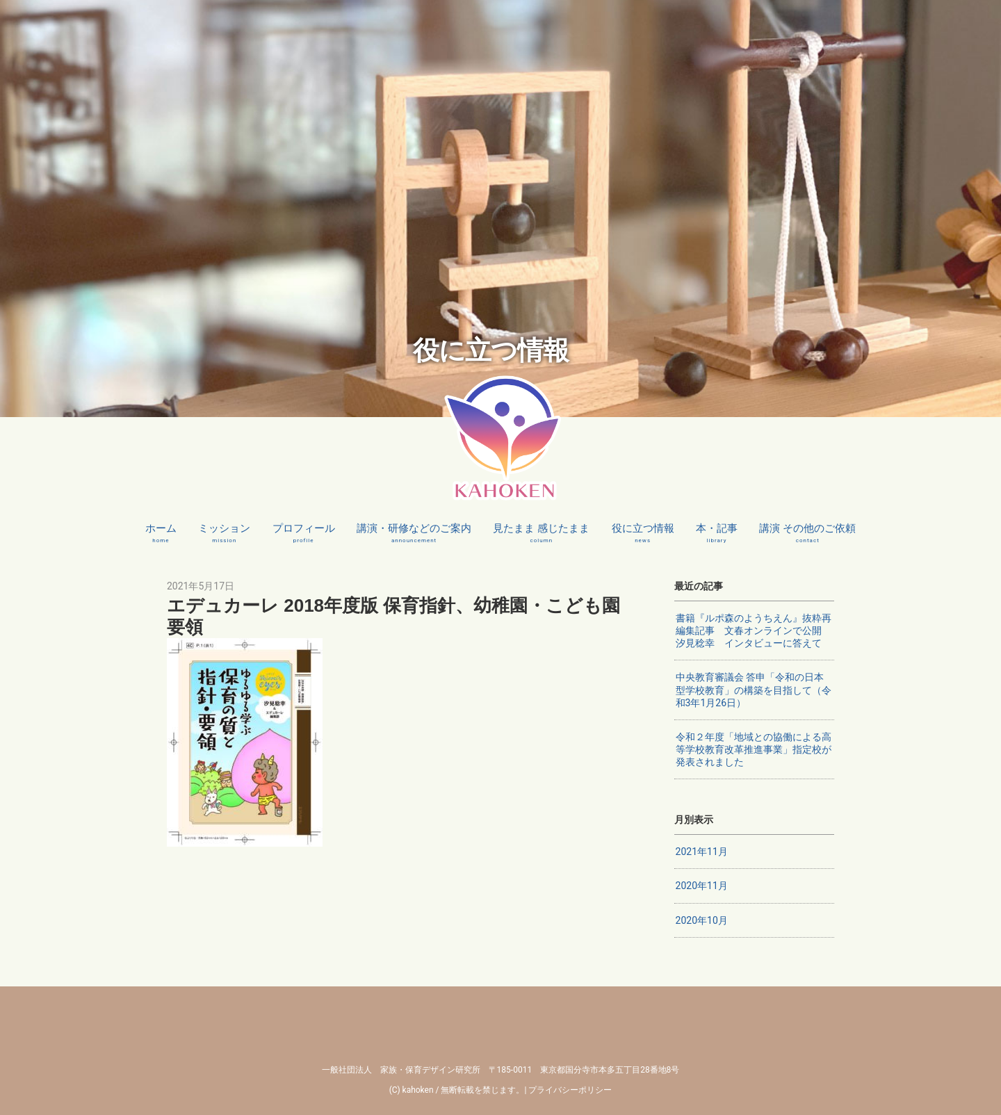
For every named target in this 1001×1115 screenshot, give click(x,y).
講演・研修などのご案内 (414, 533)
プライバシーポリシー (570, 1090)
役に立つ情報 (643, 533)
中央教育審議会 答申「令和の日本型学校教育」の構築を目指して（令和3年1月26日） (753, 690)
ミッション (224, 533)
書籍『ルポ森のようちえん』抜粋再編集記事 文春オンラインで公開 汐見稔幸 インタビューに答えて (753, 630)
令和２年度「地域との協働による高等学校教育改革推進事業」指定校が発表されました (753, 749)
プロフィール (303, 533)
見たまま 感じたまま (541, 533)
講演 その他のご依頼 (807, 533)
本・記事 (717, 533)
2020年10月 (702, 920)
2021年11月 (702, 851)
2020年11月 (702, 885)
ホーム (161, 533)
